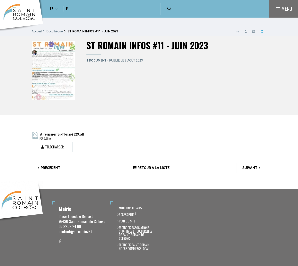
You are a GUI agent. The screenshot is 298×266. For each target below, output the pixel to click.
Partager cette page (261, 31)
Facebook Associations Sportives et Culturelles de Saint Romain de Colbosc (135, 233)
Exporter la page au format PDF (245, 31)
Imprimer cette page (237, 31)
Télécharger (54, 146)
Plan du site (127, 221)
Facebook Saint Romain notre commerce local (134, 246)
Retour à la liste (153, 168)
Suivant (249, 168)
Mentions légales (130, 208)
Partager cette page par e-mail (253, 31)
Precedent (50, 168)
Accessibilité (127, 214)
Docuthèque (54, 31)
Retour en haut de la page (289, 189)
